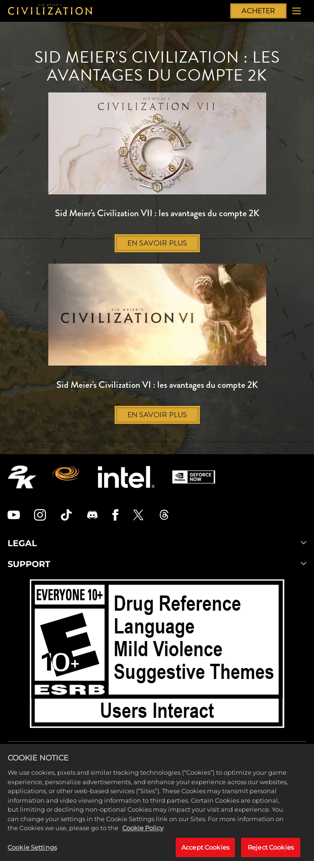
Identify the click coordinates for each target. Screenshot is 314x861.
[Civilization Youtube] (14, 515)
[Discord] (92, 515)
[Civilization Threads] (164, 515)
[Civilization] (50, 10)
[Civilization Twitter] (138, 515)
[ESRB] (157, 655)
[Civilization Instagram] (40, 515)
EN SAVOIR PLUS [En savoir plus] (157, 243)
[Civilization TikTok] (66, 515)
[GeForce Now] (193, 477)
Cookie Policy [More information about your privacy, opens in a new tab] (142, 832)
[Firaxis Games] (67, 477)
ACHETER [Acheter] (258, 11)
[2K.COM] (22, 477)
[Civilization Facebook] (115, 515)
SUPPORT (157, 564)
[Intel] (126, 477)
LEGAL (157, 543)
